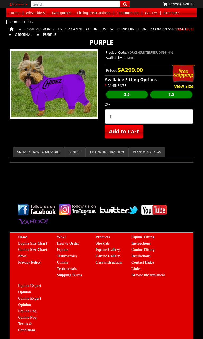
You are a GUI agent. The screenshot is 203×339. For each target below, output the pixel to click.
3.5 (171, 94)
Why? (61, 237)
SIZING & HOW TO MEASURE (38, 152)
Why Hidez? (36, 13)
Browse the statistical (148, 275)
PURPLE (49, 34)
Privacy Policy (29, 262)
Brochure (171, 13)
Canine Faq (27, 317)
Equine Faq (27, 311)
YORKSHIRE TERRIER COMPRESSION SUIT (152, 28)
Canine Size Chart (32, 250)
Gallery (151, 13)
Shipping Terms (69, 275)
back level (185, 28)
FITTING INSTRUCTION (107, 152)
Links (135, 269)
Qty (107, 104)
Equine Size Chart (32, 243)
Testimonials (128, 13)
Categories (61, 13)
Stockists (103, 243)
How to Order (68, 243)
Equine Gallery (108, 250)
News (22, 256)
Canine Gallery (108, 256)
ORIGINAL (23, 34)
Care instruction (109, 262)
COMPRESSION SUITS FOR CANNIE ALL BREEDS (65, 28)
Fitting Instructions (93, 13)
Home (15, 13)
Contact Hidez (22, 22)
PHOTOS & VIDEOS (147, 152)
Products (103, 237)
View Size (183, 86)
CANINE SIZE (117, 86)
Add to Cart (124, 131)
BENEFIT (75, 152)
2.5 (127, 94)
